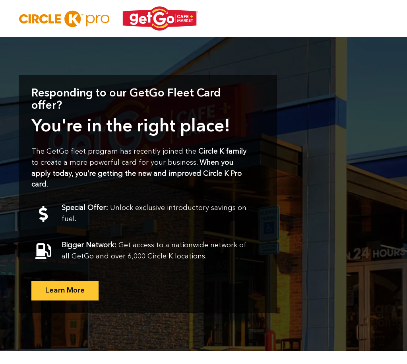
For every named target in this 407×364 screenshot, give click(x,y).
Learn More (65, 290)
